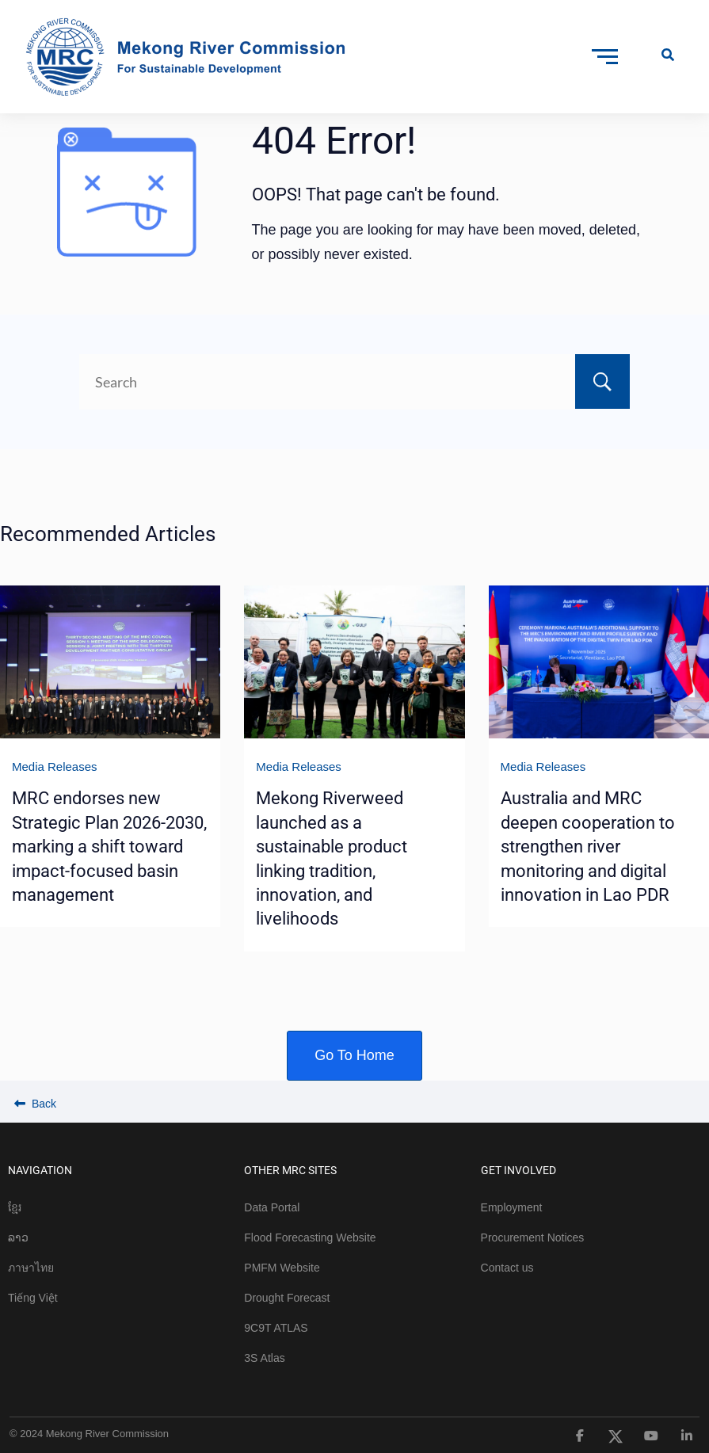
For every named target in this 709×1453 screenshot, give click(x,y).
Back (35, 1103)
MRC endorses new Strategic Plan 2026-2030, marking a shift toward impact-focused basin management (109, 846)
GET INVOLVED (518, 1170)
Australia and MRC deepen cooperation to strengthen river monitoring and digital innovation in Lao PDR (588, 846)
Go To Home (354, 1055)
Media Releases (54, 766)
